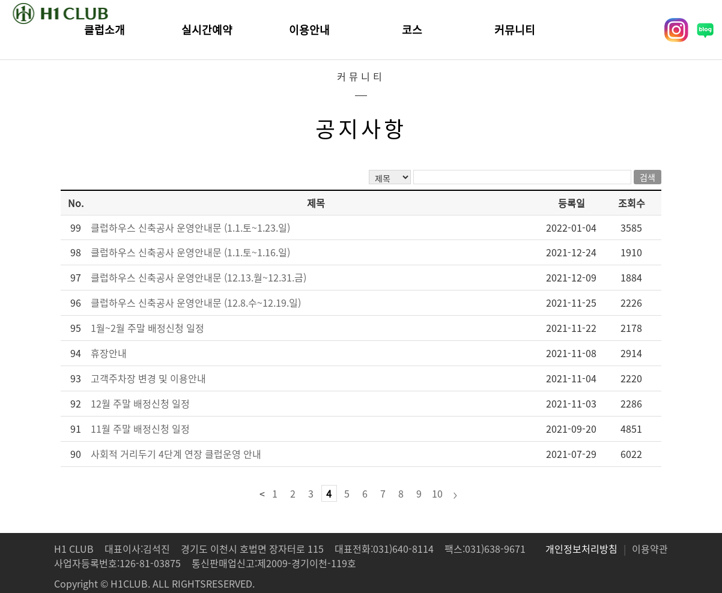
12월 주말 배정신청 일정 (140, 403)
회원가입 (631, 30)
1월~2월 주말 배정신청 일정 (147, 328)
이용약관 (650, 548)
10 (437, 493)
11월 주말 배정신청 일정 (140, 428)
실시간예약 (206, 29)
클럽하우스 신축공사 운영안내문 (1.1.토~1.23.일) (190, 227)
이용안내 (309, 29)
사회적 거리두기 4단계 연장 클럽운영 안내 (176, 454)
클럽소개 (104, 29)
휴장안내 (109, 353)
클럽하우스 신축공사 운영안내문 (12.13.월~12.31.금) (198, 277)
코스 (412, 29)
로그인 (573, 30)
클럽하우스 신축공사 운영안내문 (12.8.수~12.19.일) (196, 302)
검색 (647, 177)
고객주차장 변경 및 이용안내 (148, 378)
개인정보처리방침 (581, 548)
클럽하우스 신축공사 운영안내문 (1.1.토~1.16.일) (190, 252)
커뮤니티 (514, 29)
